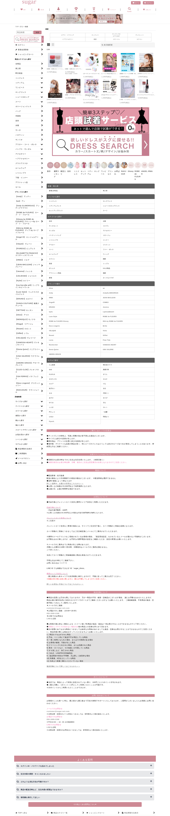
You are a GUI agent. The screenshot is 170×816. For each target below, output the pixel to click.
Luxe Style (53, 316)
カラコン (139, 39)
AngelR (52, 302)
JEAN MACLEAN (109, 297)
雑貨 (95, 39)
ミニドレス (53, 200)
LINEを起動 (51, 618)
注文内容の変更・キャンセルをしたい (36, 774)
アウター (52, 244)
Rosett (51, 335)
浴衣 (50, 220)
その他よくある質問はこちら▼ (85, 804)
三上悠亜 (52, 364)
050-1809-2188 (53, 613)
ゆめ (50, 369)
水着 (104, 220)
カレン (105, 406)
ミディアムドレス (55, 205)
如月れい (52, 387)
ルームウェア (53, 253)
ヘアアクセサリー (67, 39)
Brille (105, 325)
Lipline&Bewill (108, 311)
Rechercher (53, 344)
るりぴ (105, 397)
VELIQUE (52, 330)
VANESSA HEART (109, 344)
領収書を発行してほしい (30, 797)
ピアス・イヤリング (67, 35)
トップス (106, 263)
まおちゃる (53, 378)
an (104, 287)
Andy (51, 292)
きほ (104, 387)
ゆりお (51, 402)
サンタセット (53, 225)
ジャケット (107, 244)
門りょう (52, 411)
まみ (50, 392)
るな (104, 402)
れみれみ (52, 373)
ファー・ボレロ (108, 248)
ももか (105, 378)
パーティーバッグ (55, 234)
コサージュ (116, 39)
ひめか (51, 416)
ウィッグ (106, 253)
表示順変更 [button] (107, 45)
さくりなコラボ (108, 277)
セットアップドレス (56, 210)
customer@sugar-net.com (58, 607)
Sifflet (105, 335)
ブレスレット (139, 35)
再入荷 (105, 190)
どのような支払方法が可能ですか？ (35, 782)
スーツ (105, 210)
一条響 (105, 411)
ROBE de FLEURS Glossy (59, 320)
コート (51, 248)
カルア (51, 383)
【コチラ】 (63, 562)
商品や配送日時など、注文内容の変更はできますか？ (42, 790)
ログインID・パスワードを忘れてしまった (37, 766)
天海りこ (106, 392)
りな (104, 383)
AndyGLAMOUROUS (110, 292)
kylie (51, 311)
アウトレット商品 (55, 272)
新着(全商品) (53, 190)
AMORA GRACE (55, 353)
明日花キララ (107, 364)
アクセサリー (107, 230)
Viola (105, 330)
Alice (51, 287)
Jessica (106, 306)
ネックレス (95, 35)
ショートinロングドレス (111, 205)
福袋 (104, 272)
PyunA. (52, 420)
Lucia (51, 339)
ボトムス (52, 267)
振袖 (50, 277)
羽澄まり (106, 416)
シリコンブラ (53, 239)
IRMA (51, 297)
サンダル (52, 230)
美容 (50, 263)
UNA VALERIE (108, 349)
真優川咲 (106, 369)
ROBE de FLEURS (110, 316)
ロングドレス (107, 200)
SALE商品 (106, 267)
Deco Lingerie (54, 325)
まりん (105, 373)
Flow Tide (106, 339)
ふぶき (51, 406)
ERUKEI (52, 306)
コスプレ (106, 225)
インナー (106, 239)
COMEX (106, 302)
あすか (51, 397)
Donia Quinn (54, 349)
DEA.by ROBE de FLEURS (113, 320)
